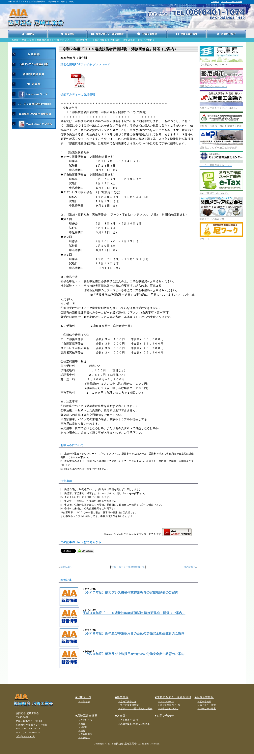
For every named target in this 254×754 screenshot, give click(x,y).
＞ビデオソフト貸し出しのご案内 (135, 708)
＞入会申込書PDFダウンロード (134, 723)
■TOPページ (83, 697)
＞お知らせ (84, 701)
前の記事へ (66, 567)
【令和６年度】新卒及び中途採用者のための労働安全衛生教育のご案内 (133, 633)
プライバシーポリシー (231, 1)
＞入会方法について (128, 720)
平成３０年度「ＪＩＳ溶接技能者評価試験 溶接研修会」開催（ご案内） (134, 613)
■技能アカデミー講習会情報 (173, 697)
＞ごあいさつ (85, 720)
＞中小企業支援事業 (128, 705)
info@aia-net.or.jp (25, 736)
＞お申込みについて (168, 708)
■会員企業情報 (204, 697)
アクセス (215, 1)
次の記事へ (190, 567)
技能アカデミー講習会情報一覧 (128, 567)
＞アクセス (84, 737)
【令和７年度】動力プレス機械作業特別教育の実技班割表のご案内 (130, 592)
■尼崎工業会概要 (86, 715)
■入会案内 (121, 715)
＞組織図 (83, 727)
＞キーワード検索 (207, 708)
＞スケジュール (166, 701)
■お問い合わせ (164, 715)
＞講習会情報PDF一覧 (169, 705)
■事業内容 (121, 697)
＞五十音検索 (204, 701)
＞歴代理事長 (85, 734)
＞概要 (81, 723)
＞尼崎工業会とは (127, 701)
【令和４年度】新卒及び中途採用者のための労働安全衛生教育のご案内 (133, 654)
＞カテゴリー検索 (207, 705)
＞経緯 (81, 730)
